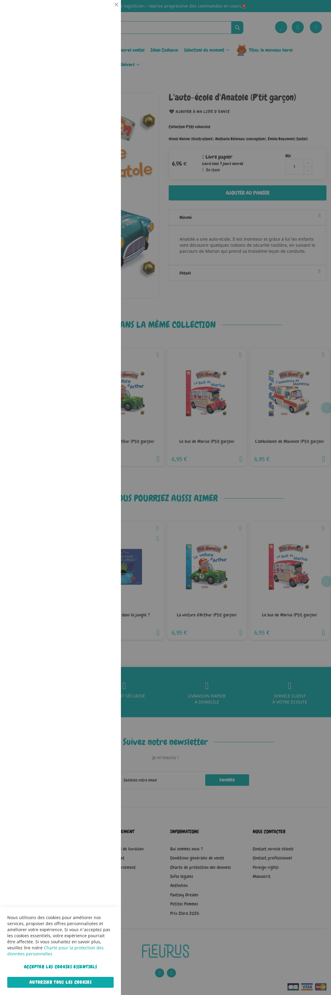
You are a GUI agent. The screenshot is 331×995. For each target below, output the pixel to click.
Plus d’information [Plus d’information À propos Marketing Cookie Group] (98, 190)
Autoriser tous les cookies (60, 982)
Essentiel (104, 12)
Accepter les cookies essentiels (60, 967)
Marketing (104, 152)
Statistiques (104, 82)
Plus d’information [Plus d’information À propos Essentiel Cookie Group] (98, 56)
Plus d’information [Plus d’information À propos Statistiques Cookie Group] (98, 126)
